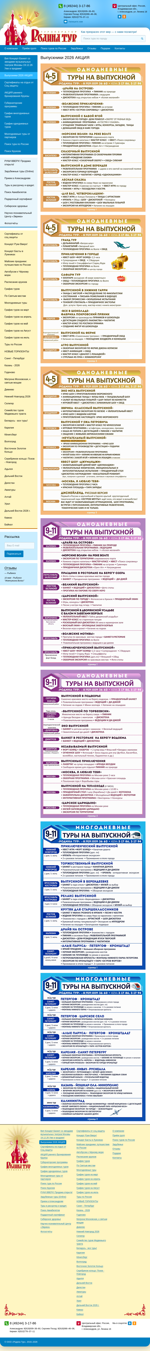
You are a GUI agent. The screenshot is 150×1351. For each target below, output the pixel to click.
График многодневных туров (16, 115)
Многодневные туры (15, 303)
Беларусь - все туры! (16, 420)
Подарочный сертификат (18, 199)
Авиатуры (9, 490)
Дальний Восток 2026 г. (17, 511)
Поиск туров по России (53, 48)
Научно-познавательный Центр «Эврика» (18, 215)
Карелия (9, 427)
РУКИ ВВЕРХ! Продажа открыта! (17, 163)
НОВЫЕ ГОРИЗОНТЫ (16, 351)
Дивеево (9, 389)
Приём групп (29, 48)
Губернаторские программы (13, 105)
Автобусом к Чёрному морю (16, 273)
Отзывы (91, 48)
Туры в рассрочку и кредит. (19, 185)
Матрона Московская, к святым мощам (17, 381)
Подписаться (14, 553)
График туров (12, 289)
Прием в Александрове (17, 178)
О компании (11, 48)
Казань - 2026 (12, 365)
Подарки (105, 48)
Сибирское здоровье (16, 206)
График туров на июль (16, 337)
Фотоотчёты (11, 223)
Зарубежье (77, 48)
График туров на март (16, 310)
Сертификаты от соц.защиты (13, 235)
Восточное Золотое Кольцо (15, 450)
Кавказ (8, 517)
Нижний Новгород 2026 (17, 396)
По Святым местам (15, 296)
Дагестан (9, 483)
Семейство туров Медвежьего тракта (15, 412)
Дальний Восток (13, 476)
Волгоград (10, 441)
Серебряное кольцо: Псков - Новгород (19, 460)
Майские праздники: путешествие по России (17, 263)
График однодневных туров (16, 125)
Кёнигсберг (10, 434)
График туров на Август (17, 330)
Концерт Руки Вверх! (15, 244)
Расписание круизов (15, 282)
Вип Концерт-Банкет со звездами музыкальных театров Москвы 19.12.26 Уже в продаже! (18, 63)
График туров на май (16, 323)
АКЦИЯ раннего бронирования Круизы (16, 94)
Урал (7, 503)
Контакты (120, 48)
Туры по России (13, 344)
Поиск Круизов (12, 151)
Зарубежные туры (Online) (19, 171)
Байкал (8, 524)
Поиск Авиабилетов (15, 192)
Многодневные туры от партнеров (17, 135)
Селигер (9, 403)
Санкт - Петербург (14, 358)
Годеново (9, 372)
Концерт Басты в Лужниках (13, 253)
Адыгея (8, 469)
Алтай (7, 497)
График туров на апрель (18, 316)
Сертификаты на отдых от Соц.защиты (18, 84)
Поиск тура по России (16, 144)
